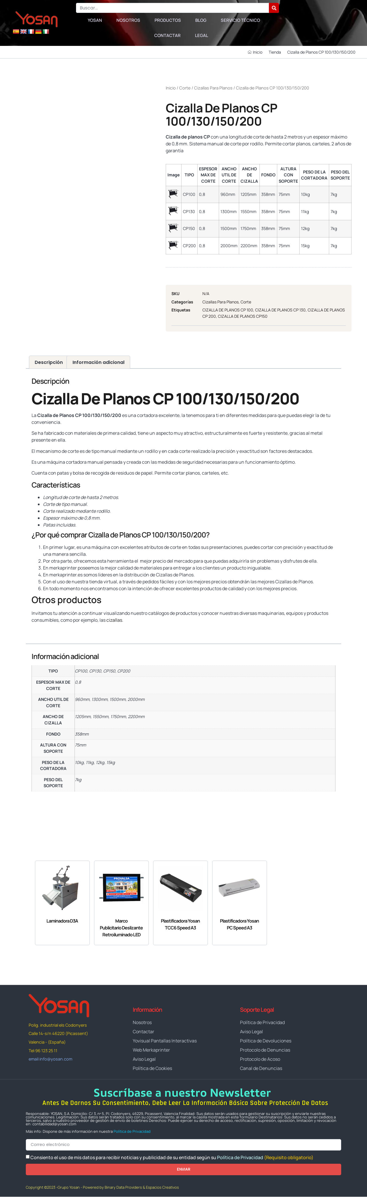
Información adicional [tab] (98, 362)
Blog (200, 20)
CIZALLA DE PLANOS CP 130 (280, 310)
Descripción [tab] (49, 362)
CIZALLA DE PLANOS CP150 (243, 316)
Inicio (171, 88)
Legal (201, 35)
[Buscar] (274, 8)
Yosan (95, 20)
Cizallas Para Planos (213, 88)
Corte (185, 88)
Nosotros (128, 20)
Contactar (167, 35)
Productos (168, 20)
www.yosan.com (49, 631)
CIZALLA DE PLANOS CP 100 (227, 310)
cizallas (114, 620)
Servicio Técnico (240, 20)
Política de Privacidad (132, 1131)
